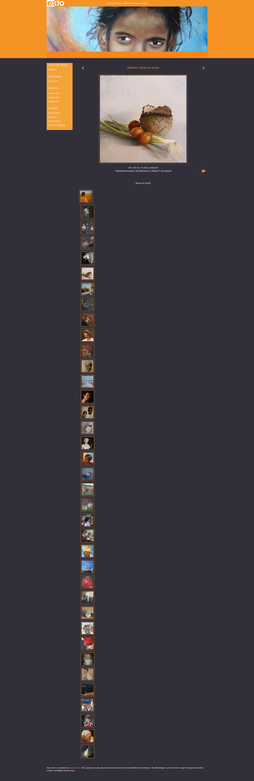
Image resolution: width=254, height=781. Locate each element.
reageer (52, 117)
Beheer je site (54, 55)
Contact (53, 108)
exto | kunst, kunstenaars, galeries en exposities (56, 3)
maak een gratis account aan (78, 55)
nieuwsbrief (54, 113)
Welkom (52, 69)
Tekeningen (54, 97)
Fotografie (53, 101)
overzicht (53, 81)
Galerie (53, 88)
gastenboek (54, 121)
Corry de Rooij (113, 3)
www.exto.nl (75, 768)
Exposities (55, 76)
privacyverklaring (57, 125)
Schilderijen (54, 93)
